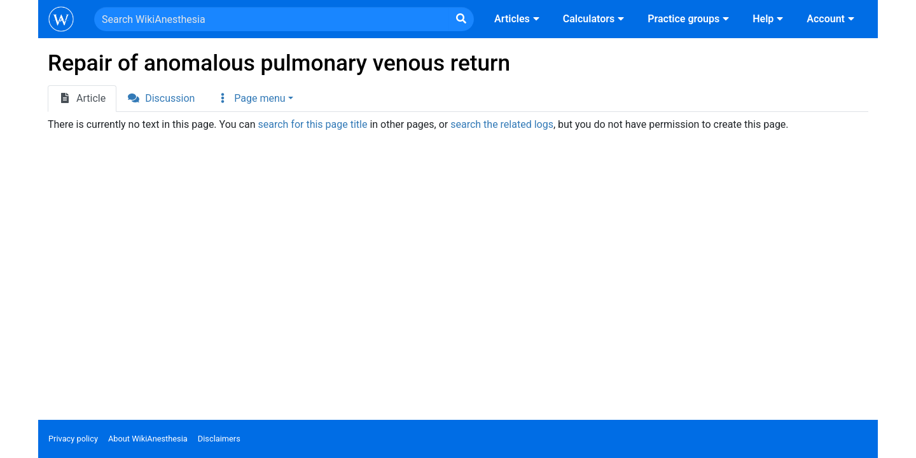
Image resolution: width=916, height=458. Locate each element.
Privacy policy (73, 438)
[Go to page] (461, 19)
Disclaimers (219, 438)
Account (832, 19)
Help (769, 19)
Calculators (595, 19)
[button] (254, 98)
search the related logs (501, 124)
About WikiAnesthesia (148, 438)
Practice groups (690, 19)
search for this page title (312, 124)
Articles (518, 19)
